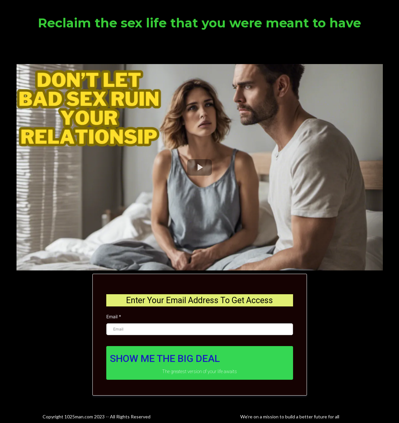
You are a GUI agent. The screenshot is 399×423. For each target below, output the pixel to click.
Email (113, 316)
